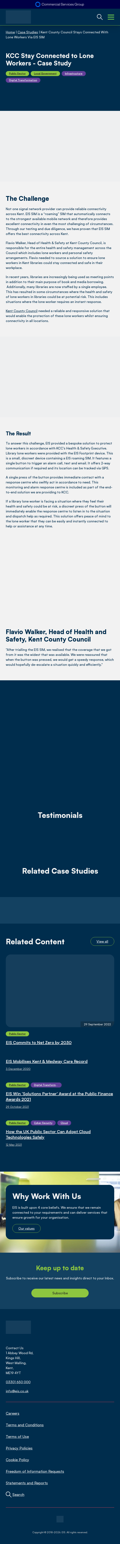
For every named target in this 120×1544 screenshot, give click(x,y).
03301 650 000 (18, 1382)
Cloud (64, 1122)
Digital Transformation (23, 80)
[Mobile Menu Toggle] (111, 17)
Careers (12, 1413)
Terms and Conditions (25, 1425)
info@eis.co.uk (17, 1391)
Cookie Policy (17, 1459)
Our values (26, 1228)
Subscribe (60, 1293)
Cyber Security (43, 1122)
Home (10, 32)
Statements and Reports (27, 1483)
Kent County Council (22, 311)
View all (102, 941)
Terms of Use (17, 1436)
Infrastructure (73, 73)
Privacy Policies (19, 1448)
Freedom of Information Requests (35, 1471)
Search (18, 1494)
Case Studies (28, 32)
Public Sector (17, 73)
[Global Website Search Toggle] (100, 17)
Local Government (45, 73)
